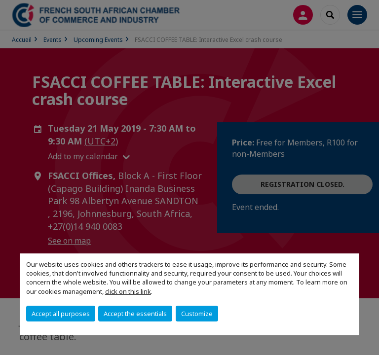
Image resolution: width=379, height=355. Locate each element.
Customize (197, 313)
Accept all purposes (61, 313)
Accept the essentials (135, 313)
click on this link (128, 291)
